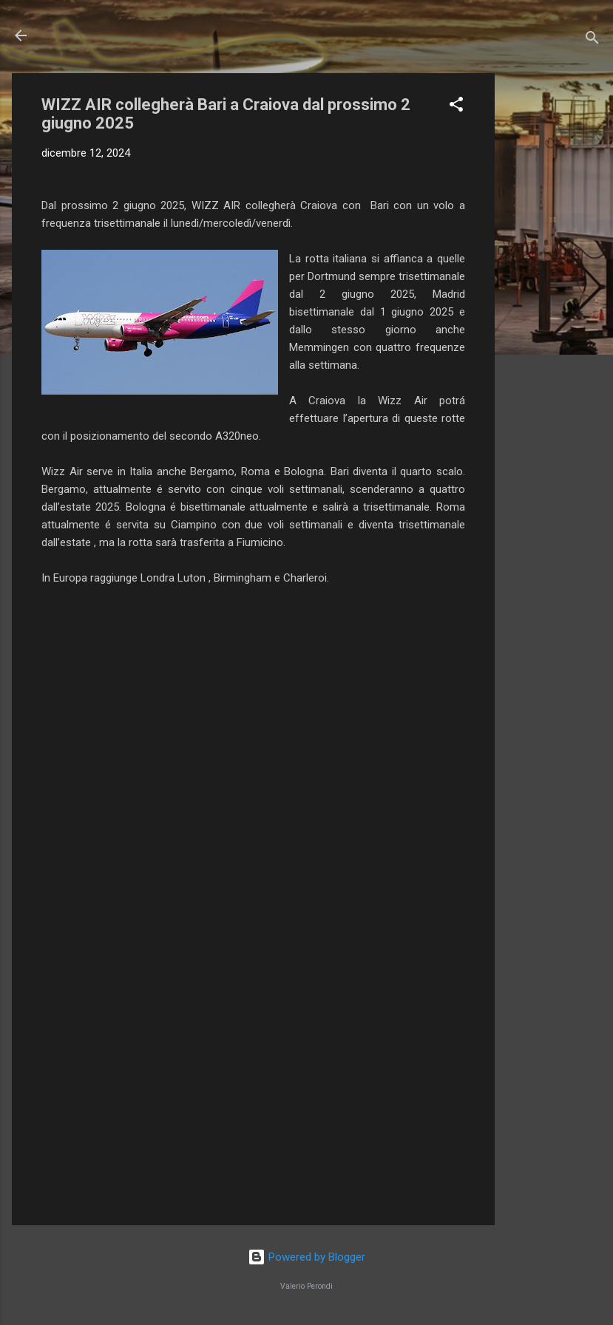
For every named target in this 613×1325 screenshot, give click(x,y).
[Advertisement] (554, 295)
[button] (456, 106)
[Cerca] (592, 40)
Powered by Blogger (306, 1257)
